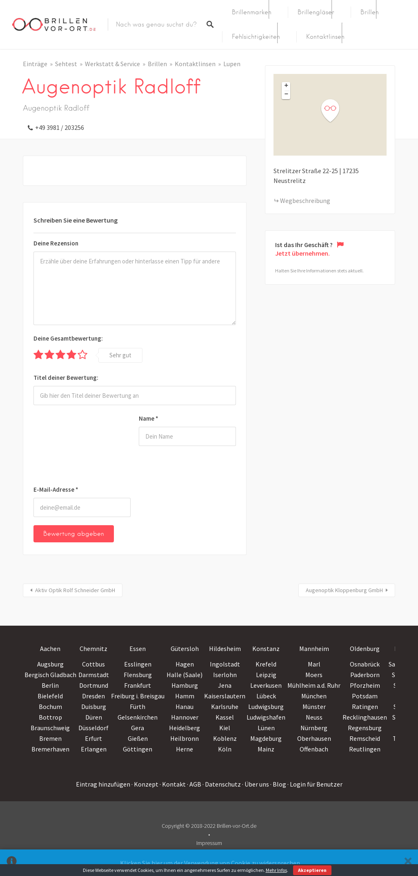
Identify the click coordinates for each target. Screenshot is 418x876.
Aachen (50, 648)
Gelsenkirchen (138, 717)
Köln (224, 749)
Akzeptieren (312, 870)
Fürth (137, 706)
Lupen (231, 64)
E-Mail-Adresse (55, 489)
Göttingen (137, 749)
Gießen (138, 738)
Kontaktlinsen (325, 36)
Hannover (184, 717)
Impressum (209, 843)
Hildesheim (225, 648)
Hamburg (184, 685)
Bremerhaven (50, 749)
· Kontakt (173, 784)
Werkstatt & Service (112, 64)
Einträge (35, 64)
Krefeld (266, 664)
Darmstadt (93, 675)
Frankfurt (137, 685)
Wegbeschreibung (305, 200)
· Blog (278, 784)
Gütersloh (185, 648)
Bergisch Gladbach (50, 675)
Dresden (93, 696)
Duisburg (93, 706)
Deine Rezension (55, 243)
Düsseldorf (93, 728)
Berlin (50, 685)
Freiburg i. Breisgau (138, 696)
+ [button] (287, 86)
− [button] (287, 95)
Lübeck (266, 696)
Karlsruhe (224, 706)
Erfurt (93, 738)
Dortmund (93, 685)
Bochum (50, 706)
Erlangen (94, 749)
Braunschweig (50, 728)
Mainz (266, 749)
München (314, 696)
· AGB (194, 784)
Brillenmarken (251, 12)
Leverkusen (266, 685)
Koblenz (225, 738)
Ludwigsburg (266, 706)
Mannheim (314, 648)
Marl (314, 664)
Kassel (225, 717)
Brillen (369, 12)
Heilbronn (184, 738)
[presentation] (66, 446)
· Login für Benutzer (314, 784)
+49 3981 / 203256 (59, 127)
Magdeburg (266, 738)
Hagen (185, 664)
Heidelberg (184, 728)
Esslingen (137, 664)
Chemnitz (93, 648)
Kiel (224, 728)
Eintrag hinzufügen (103, 784)
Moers (313, 675)
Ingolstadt (225, 664)
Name (148, 418)
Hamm (184, 696)
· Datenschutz (221, 784)
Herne (184, 749)
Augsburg (50, 664)
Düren (93, 717)
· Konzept (144, 784)
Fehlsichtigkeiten (256, 36)
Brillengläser (316, 12)
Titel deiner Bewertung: (65, 377)
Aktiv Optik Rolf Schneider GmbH (75, 590)
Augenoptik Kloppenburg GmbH (344, 590)
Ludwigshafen (266, 717)
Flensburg (138, 675)
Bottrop (50, 717)
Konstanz (266, 648)
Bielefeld (50, 696)
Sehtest (66, 64)
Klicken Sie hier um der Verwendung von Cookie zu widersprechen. (210, 863)
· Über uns (255, 784)
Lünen (266, 728)
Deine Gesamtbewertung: (68, 338)
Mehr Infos (276, 870)
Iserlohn (225, 675)
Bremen (50, 738)
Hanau (184, 706)
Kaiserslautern (224, 696)
